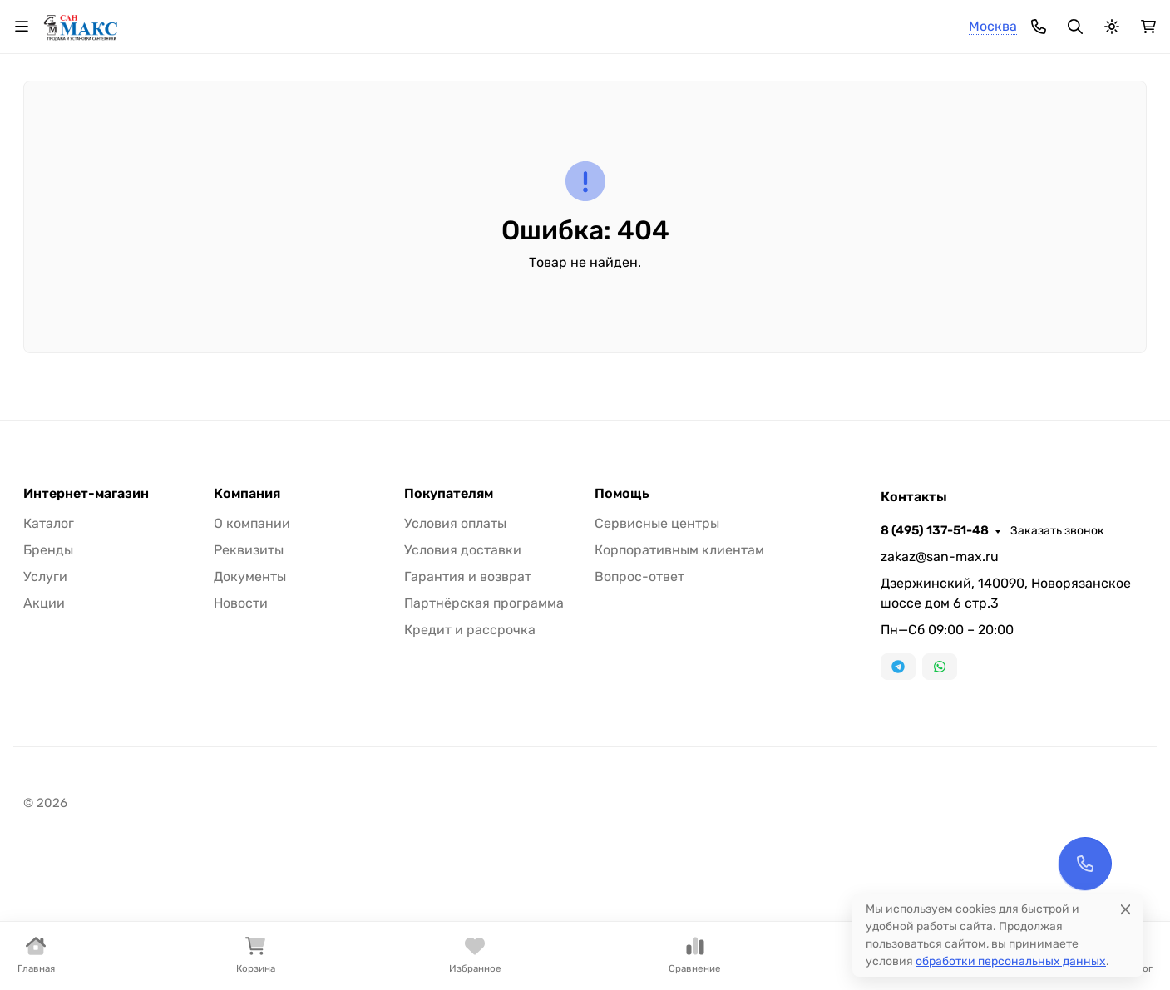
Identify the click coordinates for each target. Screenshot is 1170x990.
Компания (247, 631)
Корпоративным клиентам (679, 688)
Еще (1116, 157)
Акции (44, 741)
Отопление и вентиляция (974, 157)
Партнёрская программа (484, 741)
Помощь (622, 631)
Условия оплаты (455, 661)
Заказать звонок (903, 21)
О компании (249, 21)
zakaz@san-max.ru (940, 694)
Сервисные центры (657, 661)
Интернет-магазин (86, 631)
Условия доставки (462, 688)
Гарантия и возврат (467, 714)
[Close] (1125, 909)
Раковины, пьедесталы (385, 157)
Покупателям (448, 631)
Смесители (56, 157)
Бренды (48, 688)
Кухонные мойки (799, 157)
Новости (241, 741)
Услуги (45, 714)
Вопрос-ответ (639, 714)
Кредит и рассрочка (470, 768)
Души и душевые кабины (194, 157)
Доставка (408, 21)
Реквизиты (249, 688)
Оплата (338, 21)
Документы (250, 714)
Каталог (48, 661)
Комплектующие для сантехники (602, 157)
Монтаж (480, 21)
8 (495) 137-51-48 (780, 20)
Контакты (553, 21)
